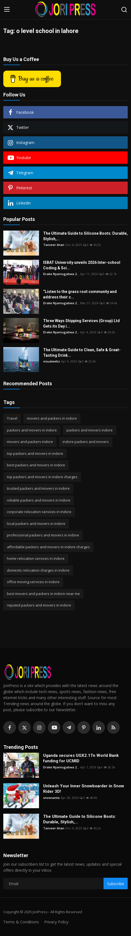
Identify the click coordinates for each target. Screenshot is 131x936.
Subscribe (115, 883)
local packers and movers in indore (36, 523)
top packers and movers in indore (35, 453)
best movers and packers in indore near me (43, 593)
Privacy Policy (56, 921)
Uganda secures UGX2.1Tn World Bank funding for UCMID (81, 758)
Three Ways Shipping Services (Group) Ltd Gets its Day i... (81, 323)
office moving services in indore (33, 581)
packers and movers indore (89, 430)
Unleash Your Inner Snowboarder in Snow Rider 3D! (83, 788)
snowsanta (51, 798)
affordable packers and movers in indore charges (48, 546)
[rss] (113, 727)
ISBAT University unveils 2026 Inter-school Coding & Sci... (81, 265)
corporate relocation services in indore (39, 511)
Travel (12, 418)
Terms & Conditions (21, 921)
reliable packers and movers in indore (38, 500)
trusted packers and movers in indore (38, 488)
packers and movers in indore (32, 430)
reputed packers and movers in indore (39, 605)
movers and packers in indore (52, 418)
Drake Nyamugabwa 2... (61, 274)
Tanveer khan (53, 245)
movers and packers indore (30, 441)
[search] (124, 10)
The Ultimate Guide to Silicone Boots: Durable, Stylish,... (85, 236)
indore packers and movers (86, 441)
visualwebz (51, 361)
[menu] (7, 10)
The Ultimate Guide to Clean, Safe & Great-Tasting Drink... (82, 353)
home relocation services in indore (36, 558)
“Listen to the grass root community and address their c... (80, 294)
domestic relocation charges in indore (38, 570)
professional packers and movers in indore (43, 535)
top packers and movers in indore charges (42, 476)
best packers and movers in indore (36, 465)
